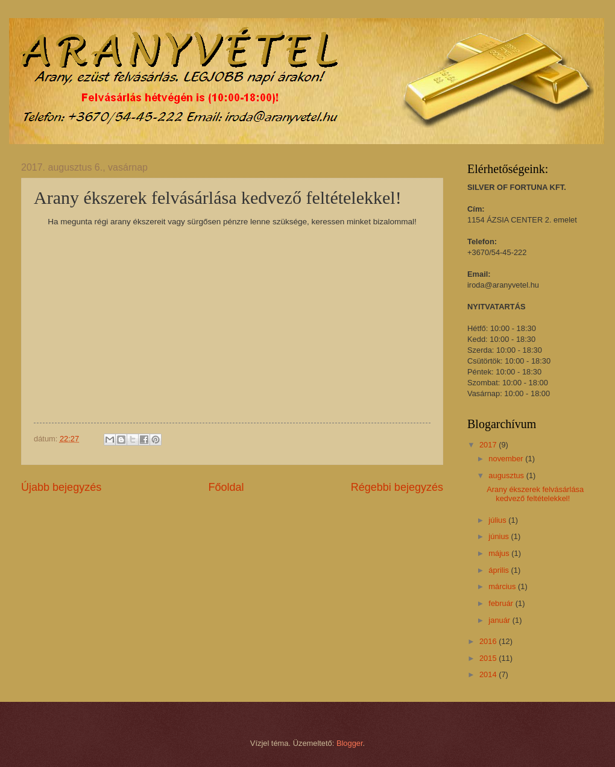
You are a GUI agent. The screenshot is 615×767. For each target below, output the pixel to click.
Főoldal (226, 487)
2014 (489, 674)
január (500, 620)
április (499, 570)
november (506, 458)
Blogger (349, 743)
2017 (489, 444)
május (499, 553)
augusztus (507, 475)
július (498, 520)
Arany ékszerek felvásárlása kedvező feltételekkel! (535, 494)
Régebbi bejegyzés (397, 487)
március (503, 586)
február (501, 603)
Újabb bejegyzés (61, 487)
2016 (489, 641)
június (499, 536)
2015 (489, 658)
